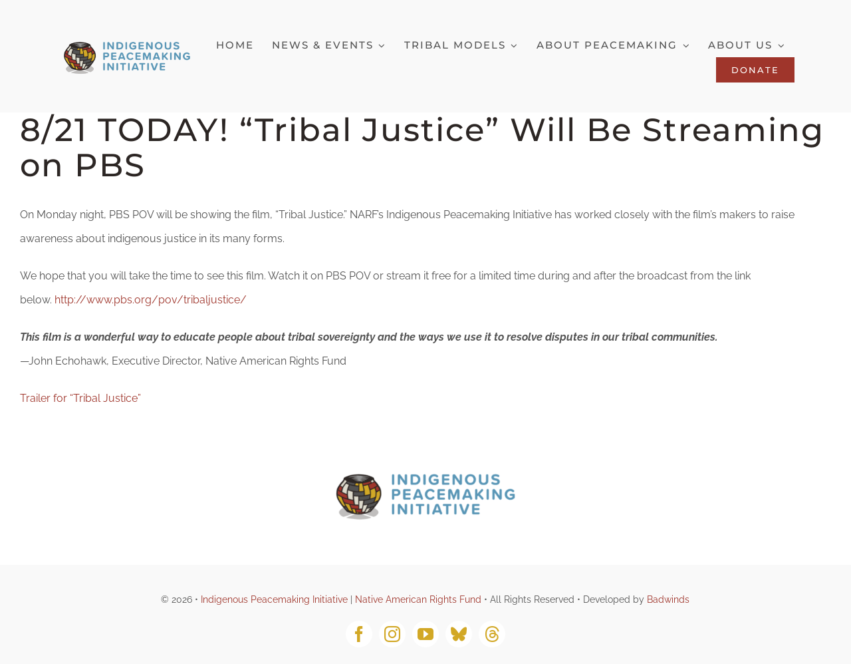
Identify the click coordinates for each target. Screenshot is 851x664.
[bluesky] (458, 634)
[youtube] (425, 634)
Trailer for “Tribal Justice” (80, 398)
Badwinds (668, 599)
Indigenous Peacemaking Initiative (274, 599)
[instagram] (392, 634)
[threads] (492, 634)
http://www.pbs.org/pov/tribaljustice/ (152, 299)
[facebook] (359, 634)
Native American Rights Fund (418, 599)
